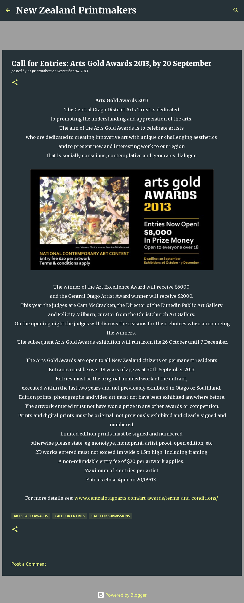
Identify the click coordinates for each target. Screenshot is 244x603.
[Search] (144, 10)
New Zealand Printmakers (76, 10)
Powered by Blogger (122, 595)
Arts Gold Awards (31, 516)
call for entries (70, 516)
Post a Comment (28, 564)
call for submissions (110, 516)
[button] (14, 83)
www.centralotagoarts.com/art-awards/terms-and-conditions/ (146, 498)
